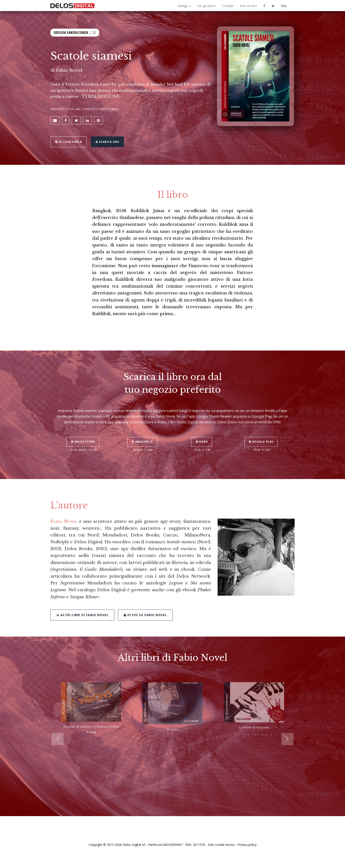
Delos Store (83, 429)
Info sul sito (248, 6)
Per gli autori (206, 6)
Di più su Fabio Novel (144, 602)
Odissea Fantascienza (71, 32)
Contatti (227, 6)
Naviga (184, 6)
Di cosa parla (69, 140)
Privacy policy (247, 842)
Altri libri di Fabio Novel (82, 602)
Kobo (202, 429)
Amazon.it (143, 429)
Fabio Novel (69, 70)
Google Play (261, 429)
